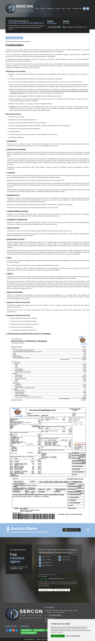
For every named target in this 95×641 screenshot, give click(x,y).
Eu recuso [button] (61, 635)
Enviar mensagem (46, 590)
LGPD (63, 8)
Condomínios (50, 8)
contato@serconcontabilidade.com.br (76, 27)
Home (37, 8)
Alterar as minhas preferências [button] (73, 635)
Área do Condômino (14, 38)
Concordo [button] (54, 635)
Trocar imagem (43, 576)
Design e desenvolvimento (43, 639)
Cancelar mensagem (62, 590)
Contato (68, 8)
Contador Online (77, 8)
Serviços (58, 8)
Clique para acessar (72, 530)
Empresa (42, 8)
